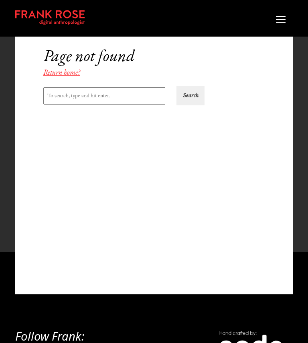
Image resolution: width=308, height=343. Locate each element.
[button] (190, 95)
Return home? (61, 72)
